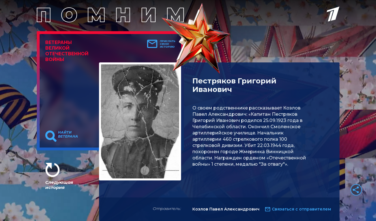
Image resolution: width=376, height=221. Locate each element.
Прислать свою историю (167, 44)
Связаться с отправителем (301, 209)
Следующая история (59, 185)
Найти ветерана (68, 134)
